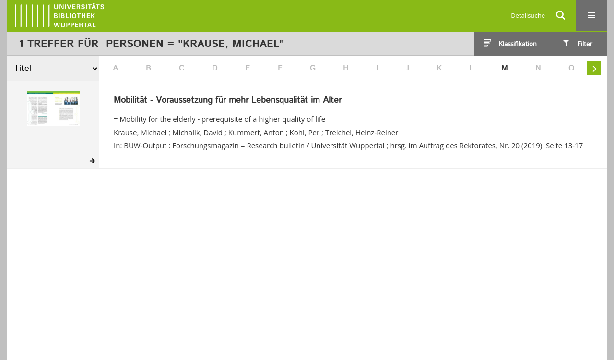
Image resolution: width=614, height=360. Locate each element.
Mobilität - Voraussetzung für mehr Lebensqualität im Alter (228, 100)
